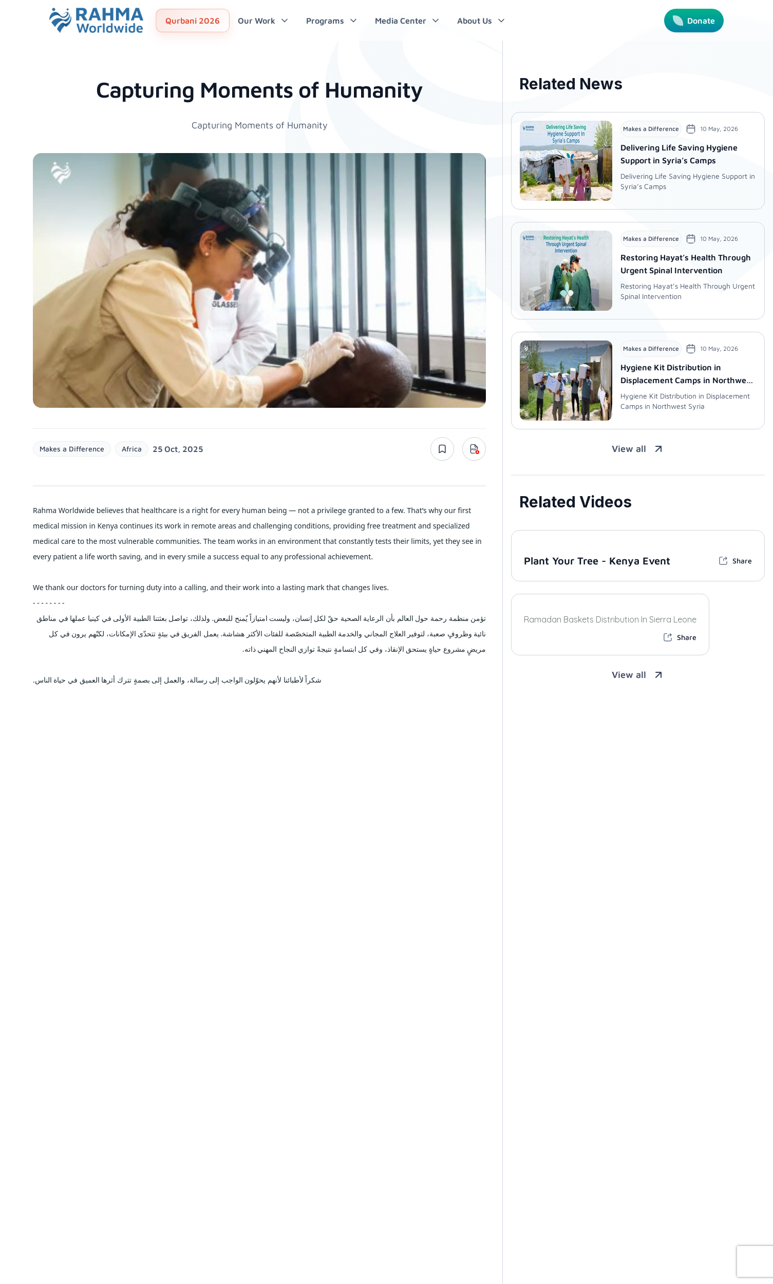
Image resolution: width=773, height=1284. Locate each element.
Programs (332, 20)
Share (735, 561)
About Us (481, 20)
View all (638, 449)
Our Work (264, 20)
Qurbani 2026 (192, 20)
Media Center (408, 20)
